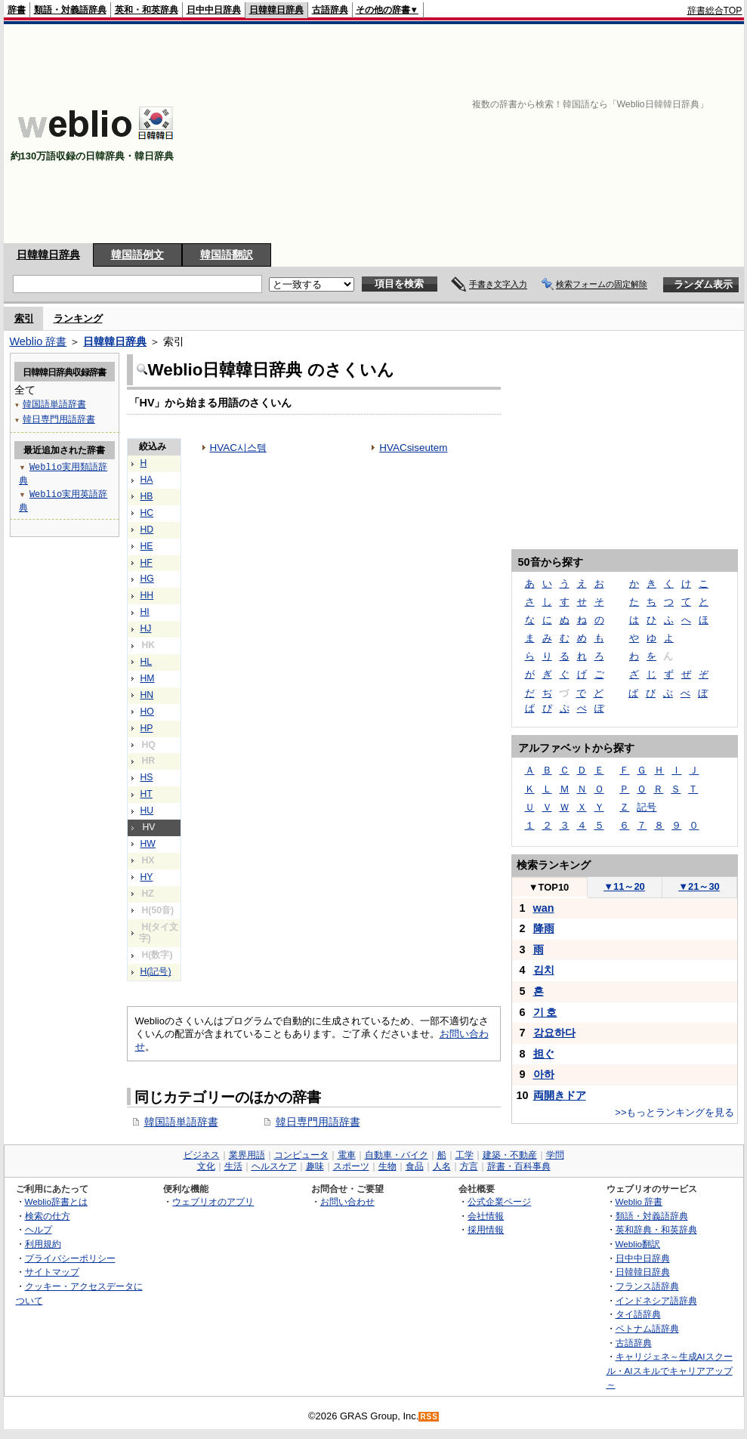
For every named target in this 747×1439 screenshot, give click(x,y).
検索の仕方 (47, 1216)
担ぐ (543, 1054)
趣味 (315, 1166)
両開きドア (559, 1095)
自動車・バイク (396, 1155)
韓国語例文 (137, 255)
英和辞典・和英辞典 (656, 1229)
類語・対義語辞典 (70, 9)
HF (146, 562)
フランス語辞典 (647, 1286)
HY (146, 877)
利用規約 (43, 1244)
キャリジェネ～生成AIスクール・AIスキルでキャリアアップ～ (670, 1370)
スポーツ (351, 1166)
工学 (464, 1155)
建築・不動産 (510, 1155)
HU (147, 810)
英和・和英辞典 (146, 9)
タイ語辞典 (638, 1314)
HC (147, 513)
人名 (442, 1166)
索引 (24, 318)
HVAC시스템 (238, 447)
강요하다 (554, 1033)
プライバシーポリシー (70, 1258)
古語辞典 (330, 9)
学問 (555, 1155)
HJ (146, 628)
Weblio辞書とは (56, 1201)
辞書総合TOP (714, 10)
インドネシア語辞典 (656, 1300)
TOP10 (549, 887)
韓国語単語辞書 (181, 1122)
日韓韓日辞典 (276, 9)
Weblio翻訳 (638, 1244)
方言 (469, 1166)
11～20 (624, 886)
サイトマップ (52, 1272)
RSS (429, 1417)
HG (147, 578)
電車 (347, 1155)
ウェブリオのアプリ (213, 1201)
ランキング (78, 318)
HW (148, 843)
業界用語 (247, 1155)
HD (147, 529)
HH (147, 595)
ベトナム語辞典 (647, 1328)
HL (146, 661)
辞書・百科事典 (519, 1166)
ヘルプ (38, 1229)
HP (146, 728)
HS (146, 777)
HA (146, 479)
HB (146, 496)
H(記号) (155, 971)
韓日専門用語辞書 (318, 1122)
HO (147, 711)
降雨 (543, 928)
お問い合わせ (347, 1201)
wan (543, 908)
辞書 (17, 9)
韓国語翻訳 (226, 255)
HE (146, 546)
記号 (646, 807)
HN (147, 695)
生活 (233, 1166)
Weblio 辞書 (38, 341)
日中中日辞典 (214, 9)
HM (147, 678)
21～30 (699, 886)
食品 (415, 1166)
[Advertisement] (582, 133)
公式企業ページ (499, 1201)
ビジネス (202, 1155)
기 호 (545, 1012)
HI (145, 612)
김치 (543, 970)
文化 (206, 1166)
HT (146, 794)
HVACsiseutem (413, 447)
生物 (387, 1166)
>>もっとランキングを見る (674, 1112)
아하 (543, 1074)
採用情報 (486, 1229)
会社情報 (486, 1216)
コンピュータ (301, 1155)
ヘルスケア (274, 1166)
